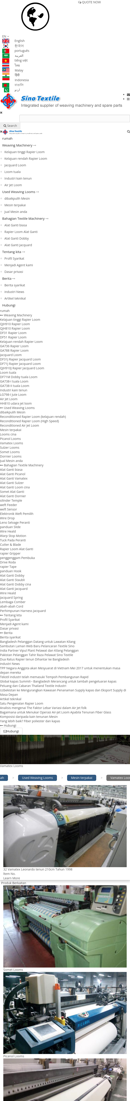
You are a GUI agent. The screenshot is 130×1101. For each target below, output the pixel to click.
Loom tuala (12, 172)
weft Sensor (8, 509)
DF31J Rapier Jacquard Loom (20, 359)
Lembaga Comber (13, 602)
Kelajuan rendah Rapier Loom (25, 158)
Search (10, 126)
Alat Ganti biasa (15, 225)
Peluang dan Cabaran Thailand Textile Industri (33, 686)
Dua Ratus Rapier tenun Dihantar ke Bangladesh (34, 659)
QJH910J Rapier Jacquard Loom (22, 368)
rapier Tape (8, 567)
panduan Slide (10, 527)
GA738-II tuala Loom (14, 386)
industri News (14, 292)
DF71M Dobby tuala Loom (18, 377)
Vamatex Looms (11, 443)
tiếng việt (15, 60)
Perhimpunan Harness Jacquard (23, 611)
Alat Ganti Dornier (13, 496)
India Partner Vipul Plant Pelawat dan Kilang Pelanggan (39, 650)
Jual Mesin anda (15, 212)
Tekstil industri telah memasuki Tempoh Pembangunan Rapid (44, 677)
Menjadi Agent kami (18, 265)
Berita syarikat (14, 285)
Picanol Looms (10, 439)
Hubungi (8, 305)
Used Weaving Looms (18, 191)
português (15, 51)
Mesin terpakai (15, 205)
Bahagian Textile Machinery (23, 218)
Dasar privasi (13, 272)
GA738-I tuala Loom (14, 381)
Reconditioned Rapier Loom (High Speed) (29, 421)
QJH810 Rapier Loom (15, 328)
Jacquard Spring (11, 597)
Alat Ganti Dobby (16, 238)
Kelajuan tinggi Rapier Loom (24, 152)
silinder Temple (11, 500)
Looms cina (8, 434)
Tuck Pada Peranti (13, 540)
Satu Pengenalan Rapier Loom (21, 703)
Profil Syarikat (14, 258)
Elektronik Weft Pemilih (16, 514)
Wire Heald (8, 531)
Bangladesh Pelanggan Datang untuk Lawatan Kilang (37, 642)
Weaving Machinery (17, 145)
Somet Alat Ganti (12, 492)
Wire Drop (7, 518)
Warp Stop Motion (13, 536)
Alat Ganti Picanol (12, 474)
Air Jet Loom (13, 185)
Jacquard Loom (15, 165)
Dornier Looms (10, 456)
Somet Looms (10, 452)
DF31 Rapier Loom (13, 333)
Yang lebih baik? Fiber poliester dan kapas (30, 721)
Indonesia (15, 80)
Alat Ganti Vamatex (14, 478)
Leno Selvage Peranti (15, 522)
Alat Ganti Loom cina (15, 487)
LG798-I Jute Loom (13, 394)
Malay (12, 70)
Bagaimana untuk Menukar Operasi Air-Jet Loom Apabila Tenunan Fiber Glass (55, 712)
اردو (11, 90)
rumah (7, 138)
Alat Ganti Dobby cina (15, 584)
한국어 (13, 45)
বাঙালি (12, 85)
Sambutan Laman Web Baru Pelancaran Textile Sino (37, 646)
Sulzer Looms (9, 447)
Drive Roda (8, 562)
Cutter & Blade (10, 544)
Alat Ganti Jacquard (18, 245)
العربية (12, 55)
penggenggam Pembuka (17, 558)
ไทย (11, 65)
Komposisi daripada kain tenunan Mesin (29, 717)
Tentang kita (11, 251)
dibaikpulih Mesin (17, 198)
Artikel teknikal (15, 298)
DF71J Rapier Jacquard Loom (20, 364)
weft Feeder (8, 505)
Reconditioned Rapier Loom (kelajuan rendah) (33, 417)
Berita (6, 278)
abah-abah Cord (11, 606)
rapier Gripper (10, 553)
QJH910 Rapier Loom (15, 324)
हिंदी (11, 75)
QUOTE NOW (89, 2)
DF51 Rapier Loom (13, 337)
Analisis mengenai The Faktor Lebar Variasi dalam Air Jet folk (43, 708)
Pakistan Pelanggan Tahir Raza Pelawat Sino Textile (36, 655)
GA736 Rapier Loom (14, 346)
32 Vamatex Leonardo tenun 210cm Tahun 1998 (37, 869)
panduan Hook (10, 571)
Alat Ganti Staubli (12, 580)
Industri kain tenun (18, 178)
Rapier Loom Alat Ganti (21, 232)
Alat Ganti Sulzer (12, 483)
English (13, 41)
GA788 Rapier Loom (14, 350)
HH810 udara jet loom (16, 403)
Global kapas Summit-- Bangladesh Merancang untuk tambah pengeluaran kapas (58, 681)
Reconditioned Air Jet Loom (19, 425)
